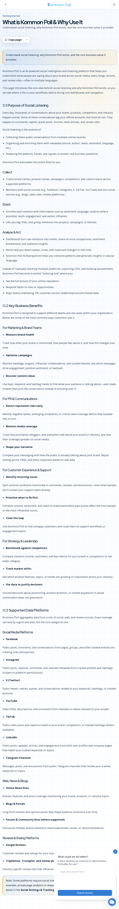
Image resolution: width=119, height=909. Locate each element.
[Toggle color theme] (114, 4)
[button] (112, 902)
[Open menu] (5, 4)
